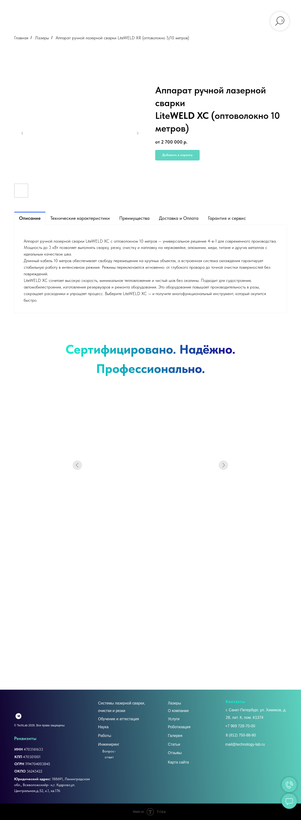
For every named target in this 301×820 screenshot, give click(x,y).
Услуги (173, 719)
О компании (178, 711)
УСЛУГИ (85, 7)
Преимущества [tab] (134, 218)
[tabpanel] (150, 269)
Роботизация (179, 727)
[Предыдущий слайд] (22, 133)
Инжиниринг (108, 744)
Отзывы (175, 753)
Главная (21, 37)
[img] (26, 716)
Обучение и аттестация (118, 719)
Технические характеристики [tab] (80, 218)
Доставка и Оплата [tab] (178, 218)
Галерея (175, 736)
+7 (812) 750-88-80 (246, 7)
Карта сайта (178, 762)
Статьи (174, 744)
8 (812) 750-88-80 (241, 735)
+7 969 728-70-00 (240, 726)
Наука (103, 727)
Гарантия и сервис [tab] (227, 218)
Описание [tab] (30, 218)
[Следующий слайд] (137, 133)
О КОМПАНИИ (59, 7)
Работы (104, 736)
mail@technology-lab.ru (249, 14)
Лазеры (42, 37)
